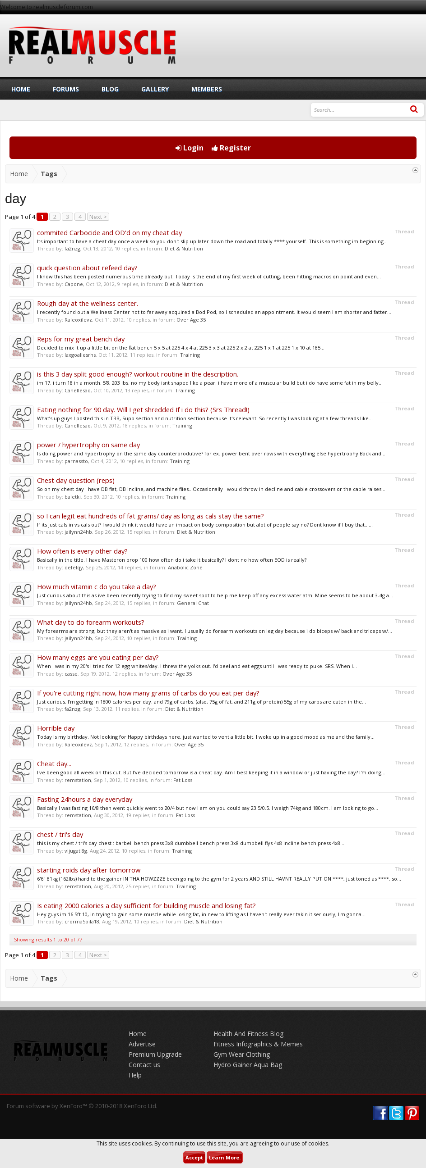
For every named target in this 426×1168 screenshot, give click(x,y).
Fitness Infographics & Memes (258, 1044)
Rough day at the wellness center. (87, 303)
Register (231, 147)
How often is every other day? (82, 550)
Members (206, 89)
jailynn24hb (78, 531)
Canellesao (78, 390)
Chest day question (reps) (76, 480)
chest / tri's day (60, 834)
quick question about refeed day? (87, 267)
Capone (74, 284)
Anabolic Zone (185, 567)
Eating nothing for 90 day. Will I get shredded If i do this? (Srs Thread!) (143, 409)
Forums (66, 89)
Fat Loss (182, 780)
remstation (78, 780)
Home (20, 89)
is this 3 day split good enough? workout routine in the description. (137, 373)
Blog (110, 89)
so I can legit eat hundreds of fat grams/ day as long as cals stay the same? (150, 515)
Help (135, 1075)
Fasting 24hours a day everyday (84, 799)
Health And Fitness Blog (248, 1033)
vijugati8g (76, 850)
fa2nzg (72, 248)
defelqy (74, 567)
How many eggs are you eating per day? (98, 657)
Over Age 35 (191, 319)
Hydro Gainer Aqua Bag (247, 1064)
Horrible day (55, 727)
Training (190, 354)
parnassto (76, 461)
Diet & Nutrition (184, 248)
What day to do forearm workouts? (90, 622)
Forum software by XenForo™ (82, 1106)
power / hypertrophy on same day (88, 444)
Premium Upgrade (155, 1054)
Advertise (142, 1044)
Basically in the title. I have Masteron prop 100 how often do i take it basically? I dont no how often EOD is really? (171, 559)
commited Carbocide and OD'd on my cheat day (109, 232)
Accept (194, 1157)
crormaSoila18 (82, 921)
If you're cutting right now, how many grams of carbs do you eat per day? (148, 692)
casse (71, 673)
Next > (98, 217)
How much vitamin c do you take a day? (96, 586)
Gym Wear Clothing (241, 1054)
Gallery (155, 89)
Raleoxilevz (78, 319)
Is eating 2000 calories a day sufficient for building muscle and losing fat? (146, 905)
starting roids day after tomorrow (88, 869)
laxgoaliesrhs (80, 354)
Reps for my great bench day (81, 338)
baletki (73, 496)
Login (190, 147)
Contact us (144, 1064)
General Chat (193, 603)
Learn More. (225, 1157)
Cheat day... (54, 763)
